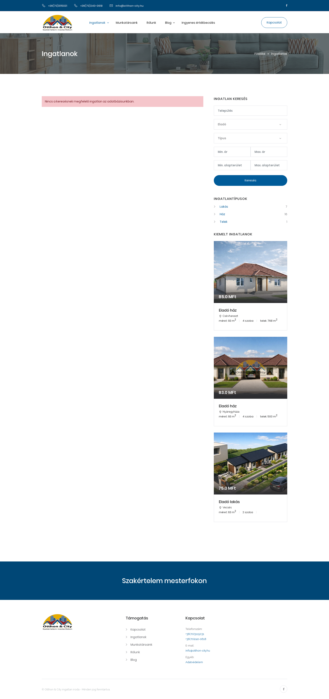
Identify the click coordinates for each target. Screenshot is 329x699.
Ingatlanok (97, 23)
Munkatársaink (127, 23)
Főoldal (260, 54)
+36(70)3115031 (194, 634)
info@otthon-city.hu (197, 650)
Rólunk (151, 23)
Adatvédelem (194, 662)
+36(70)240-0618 (195, 639)
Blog (168, 23)
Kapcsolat (138, 629)
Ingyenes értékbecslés (198, 23)
